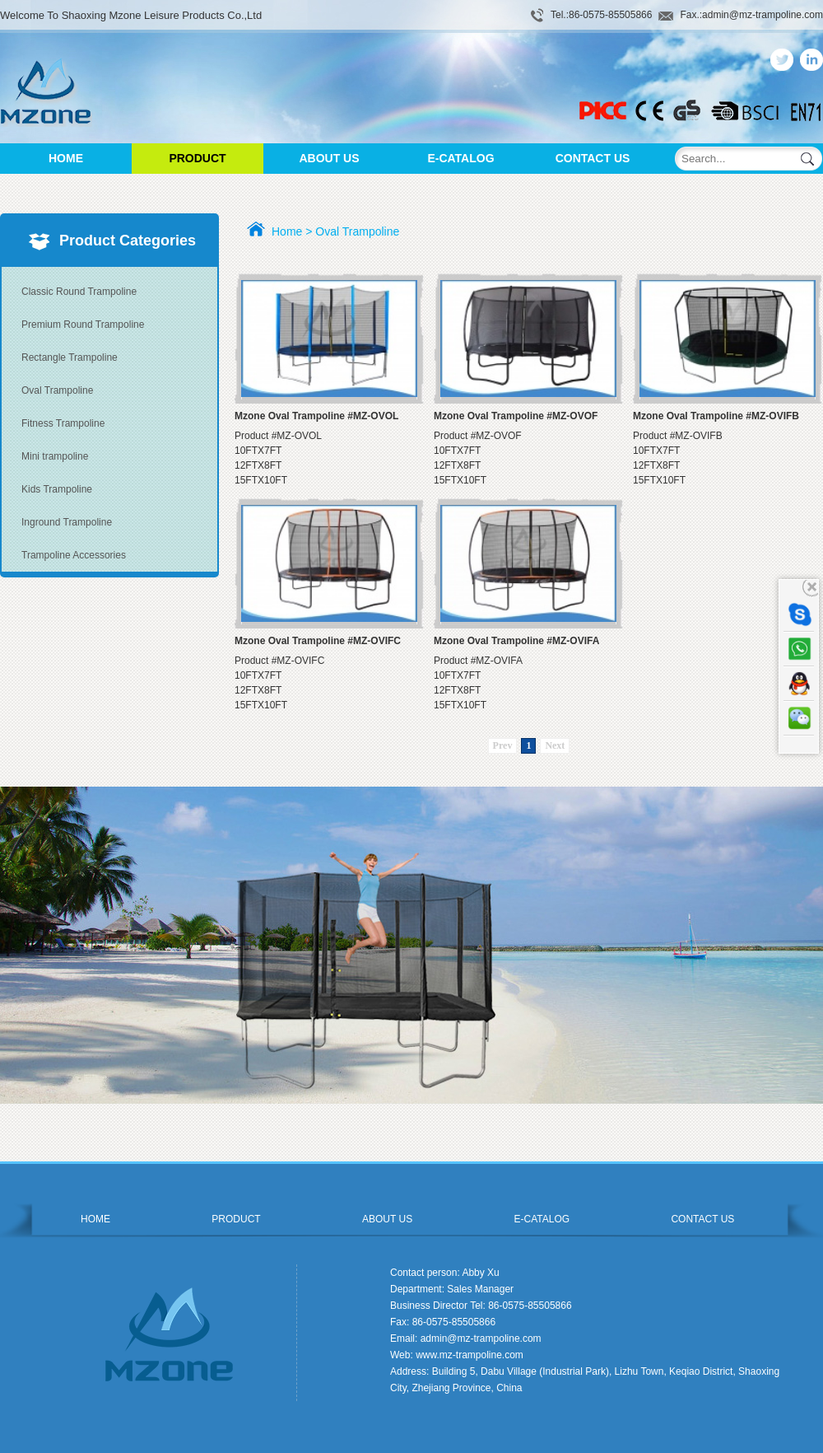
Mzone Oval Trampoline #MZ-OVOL (316, 416)
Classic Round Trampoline (79, 291)
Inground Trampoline (66, 522)
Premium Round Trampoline (82, 324)
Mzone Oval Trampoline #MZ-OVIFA (516, 641)
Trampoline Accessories (73, 555)
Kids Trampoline (56, 489)
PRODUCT (197, 158)
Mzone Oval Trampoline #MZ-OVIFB (716, 416)
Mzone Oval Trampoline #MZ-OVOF (515, 416)
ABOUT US (329, 158)
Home (287, 231)
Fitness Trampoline (63, 423)
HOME (66, 158)
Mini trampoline (54, 456)
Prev (503, 745)
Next (555, 745)
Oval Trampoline (57, 390)
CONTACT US (593, 158)
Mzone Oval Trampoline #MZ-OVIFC (318, 641)
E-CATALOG (460, 158)
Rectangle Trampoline (69, 357)
